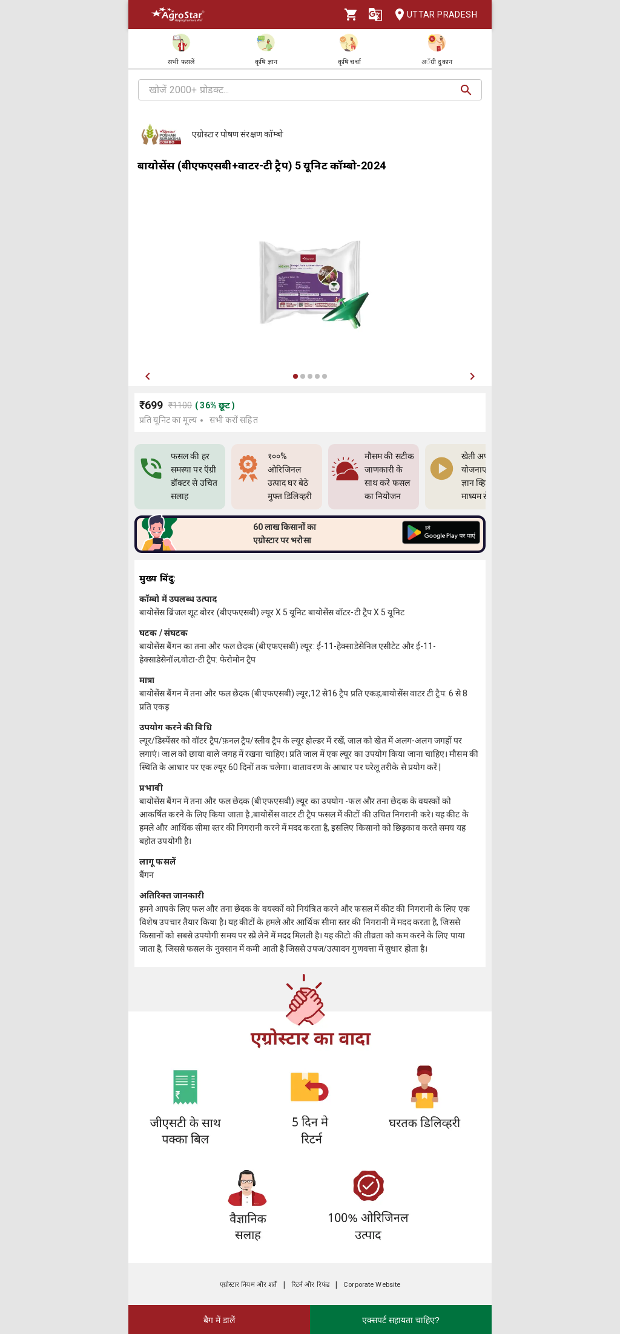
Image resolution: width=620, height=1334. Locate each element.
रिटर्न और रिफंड (310, 1285)
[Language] (375, 14)
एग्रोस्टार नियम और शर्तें (248, 1285)
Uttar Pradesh (432, 15)
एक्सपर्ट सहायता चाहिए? (401, 1320)
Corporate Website (371, 1285)
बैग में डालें (219, 1320)
